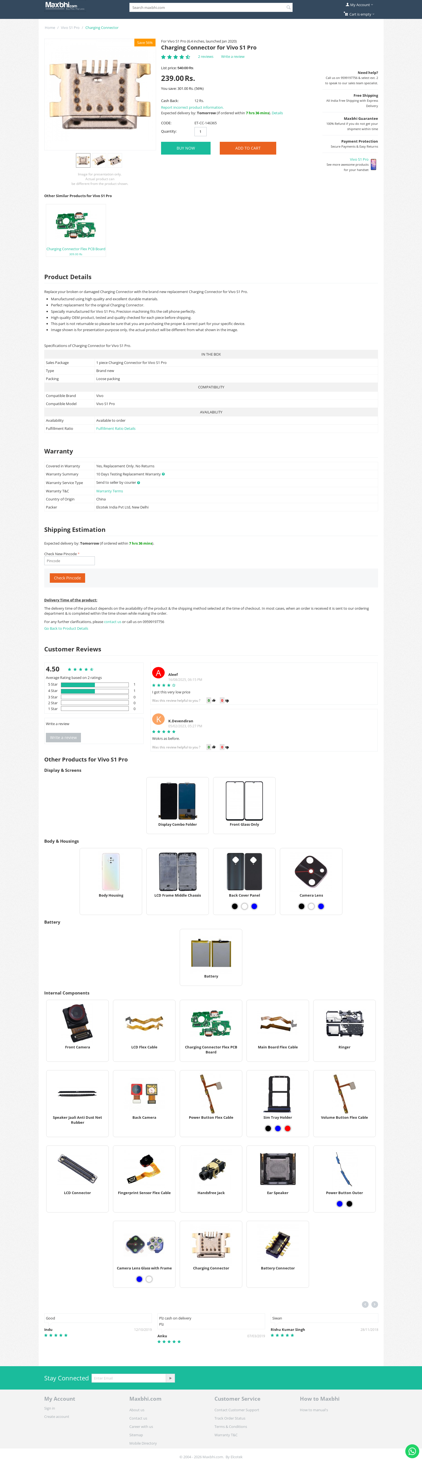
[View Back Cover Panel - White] (244, 906)
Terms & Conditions (230, 1426)
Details (277, 112)
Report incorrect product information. (192, 107)
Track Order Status (229, 1418)
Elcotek (237, 1456)
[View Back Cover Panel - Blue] (254, 906)
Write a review (233, 56)
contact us (113, 621)
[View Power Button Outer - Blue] (340, 1204)
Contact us (138, 1418)
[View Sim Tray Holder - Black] (268, 1128)
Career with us (141, 1426)
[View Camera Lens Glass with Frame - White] (149, 1279)
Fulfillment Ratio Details (115, 428)
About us (136, 1409)
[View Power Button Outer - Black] (349, 1204)
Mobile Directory (143, 1443)
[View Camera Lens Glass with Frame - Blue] (139, 1279)
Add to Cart (248, 148)
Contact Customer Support (236, 1409)
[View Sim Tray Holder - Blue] (278, 1128)
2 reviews (205, 56)
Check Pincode (67, 578)
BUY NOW (186, 148)
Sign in (49, 1408)
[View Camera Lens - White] (311, 906)
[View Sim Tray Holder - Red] (288, 1128)
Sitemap (136, 1434)
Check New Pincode (60, 553)
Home (50, 27)
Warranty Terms (109, 490)
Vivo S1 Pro (70, 27)
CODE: (166, 122)
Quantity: (169, 131)
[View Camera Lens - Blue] (321, 906)
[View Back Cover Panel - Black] (235, 906)
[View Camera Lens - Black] (301, 906)
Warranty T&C (226, 1434)
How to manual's (314, 1409)
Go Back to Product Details (66, 628)
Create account (56, 1416)
